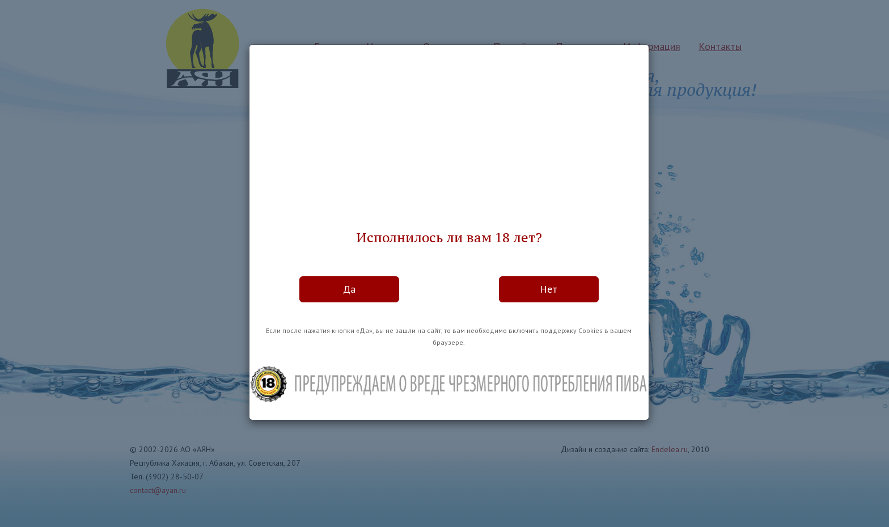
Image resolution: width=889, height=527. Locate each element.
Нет (548, 289)
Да (349, 289)
